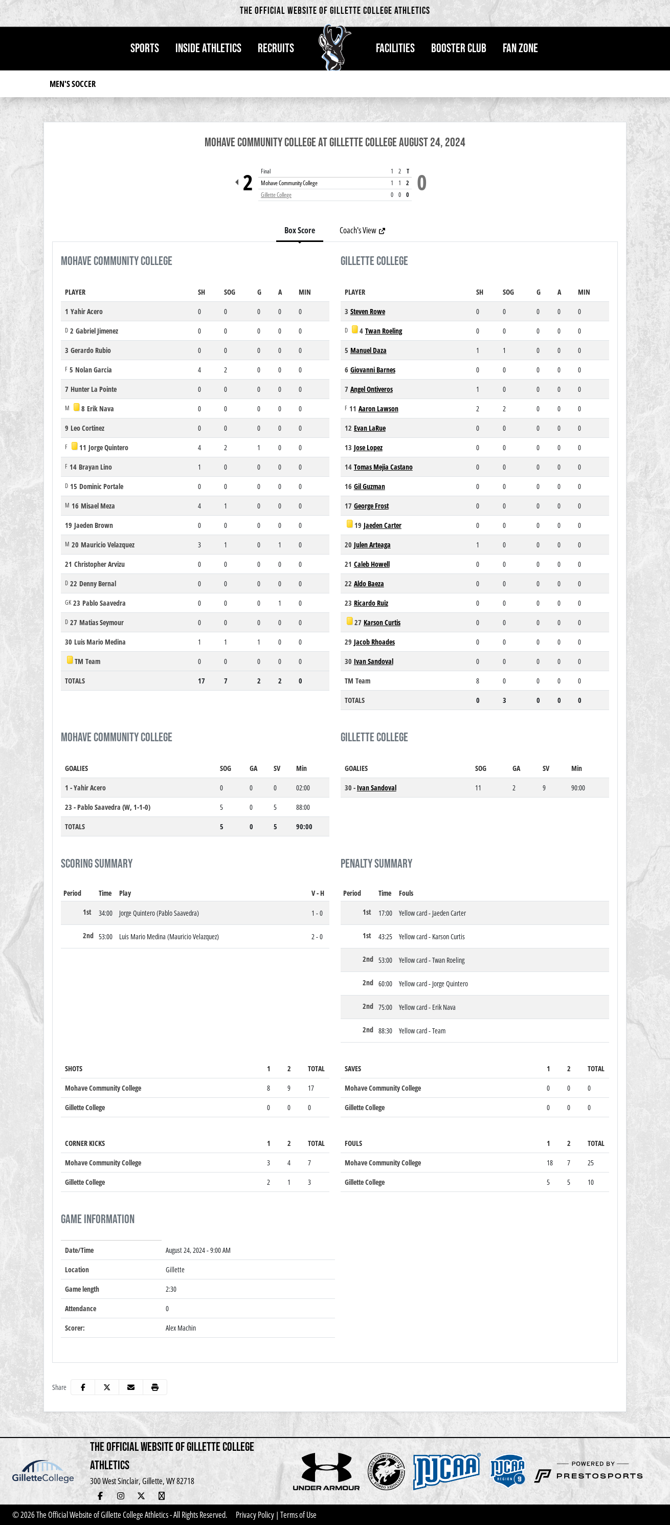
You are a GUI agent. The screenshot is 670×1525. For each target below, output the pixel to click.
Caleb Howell (372, 564)
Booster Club (458, 48)
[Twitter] (141, 1496)
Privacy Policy (255, 1514)
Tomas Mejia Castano (383, 467)
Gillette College (276, 194)
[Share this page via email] (131, 1387)
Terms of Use (298, 1514)
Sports (144, 48)
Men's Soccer (73, 84)
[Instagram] (120, 1496)
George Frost (371, 506)
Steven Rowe (367, 311)
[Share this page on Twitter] (107, 1387)
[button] (144, 48)
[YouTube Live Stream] (161, 1496)
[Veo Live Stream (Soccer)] (243, 1496)
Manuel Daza (368, 350)
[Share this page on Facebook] (83, 1387)
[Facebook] (100, 1496)
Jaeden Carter (382, 525)
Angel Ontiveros (371, 389)
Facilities (395, 48)
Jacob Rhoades (374, 642)
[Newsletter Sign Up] (202, 1496)
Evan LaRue (370, 428)
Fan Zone (520, 48)
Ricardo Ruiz (371, 603)
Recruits (276, 48)
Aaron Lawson (378, 408)
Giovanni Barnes (372, 369)
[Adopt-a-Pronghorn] (223, 1496)
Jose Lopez (368, 447)
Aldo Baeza (369, 583)
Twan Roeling (383, 331)
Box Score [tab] (299, 230)
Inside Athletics (208, 48)
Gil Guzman (369, 486)
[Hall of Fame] (182, 1496)
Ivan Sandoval (373, 661)
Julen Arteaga (372, 544)
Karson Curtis (382, 622)
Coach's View (363, 230)
